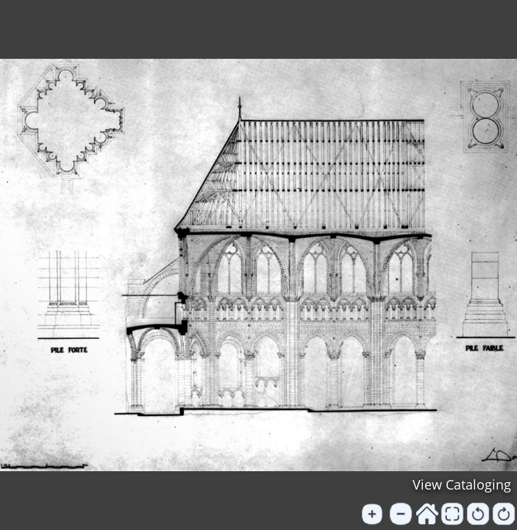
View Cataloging (462, 484)
